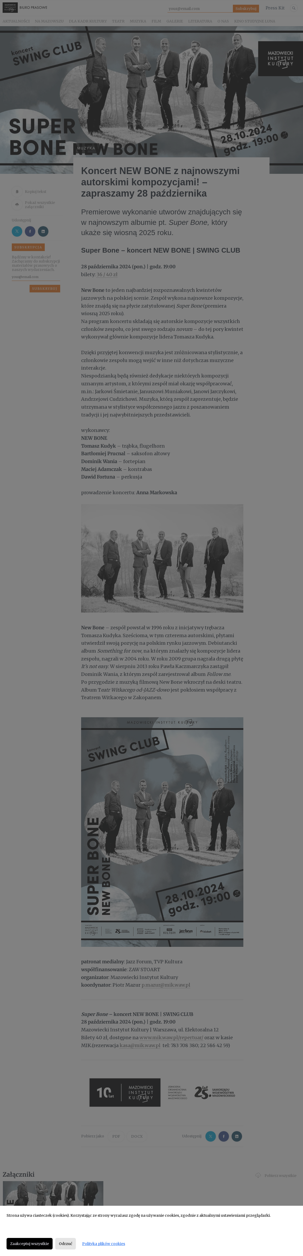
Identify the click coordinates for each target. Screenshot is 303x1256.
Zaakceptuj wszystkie (29, 1243)
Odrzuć (65, 1243)
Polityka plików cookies (103, 1243)
